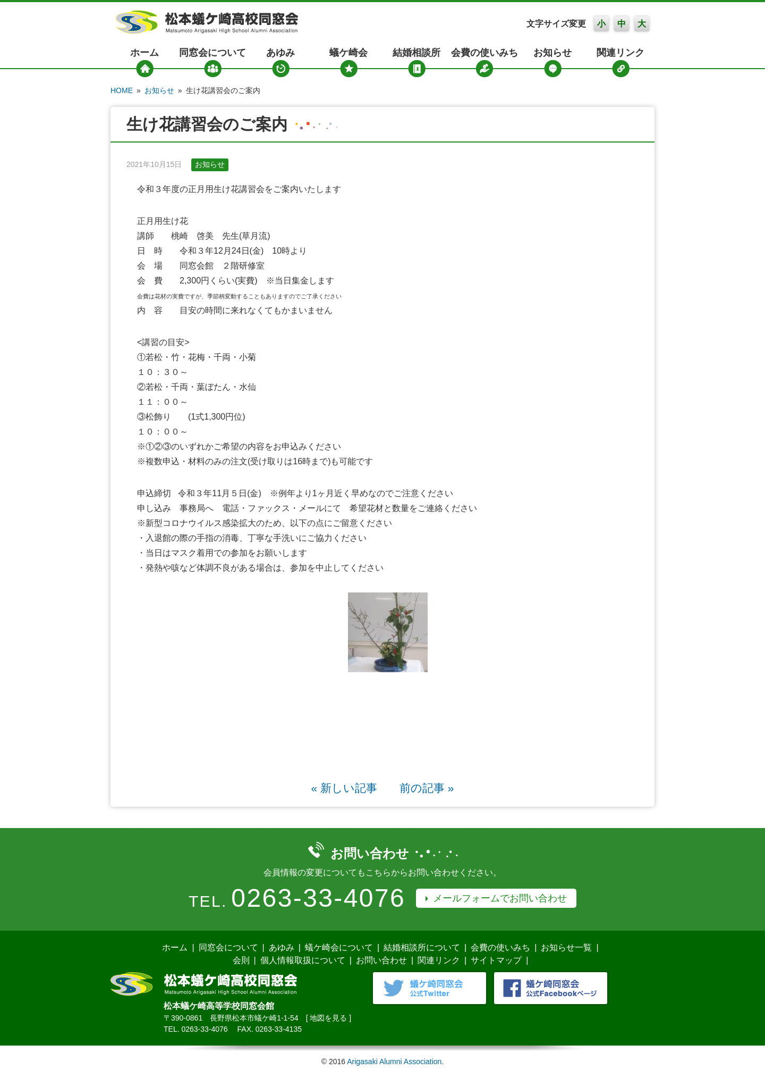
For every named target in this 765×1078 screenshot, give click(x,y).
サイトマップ (496, 960)
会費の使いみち (484, 52)
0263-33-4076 (318, 898)
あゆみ (280, 52)
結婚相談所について (422, 947)
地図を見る (328, 1018)
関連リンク (620, 52)
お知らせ (552, 52)
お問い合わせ (381, 960)
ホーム (144, 52)
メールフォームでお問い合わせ (500, 898)
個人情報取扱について (302, 960)
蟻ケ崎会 (348, 52)
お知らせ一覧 (566, 947)
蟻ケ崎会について (339, 947)
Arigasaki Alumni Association (394, 1061)
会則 (241, 960)
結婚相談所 (416, 52)
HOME (121, 90)
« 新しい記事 (344, 788)
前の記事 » (427, 788)
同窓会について (212, 52)
